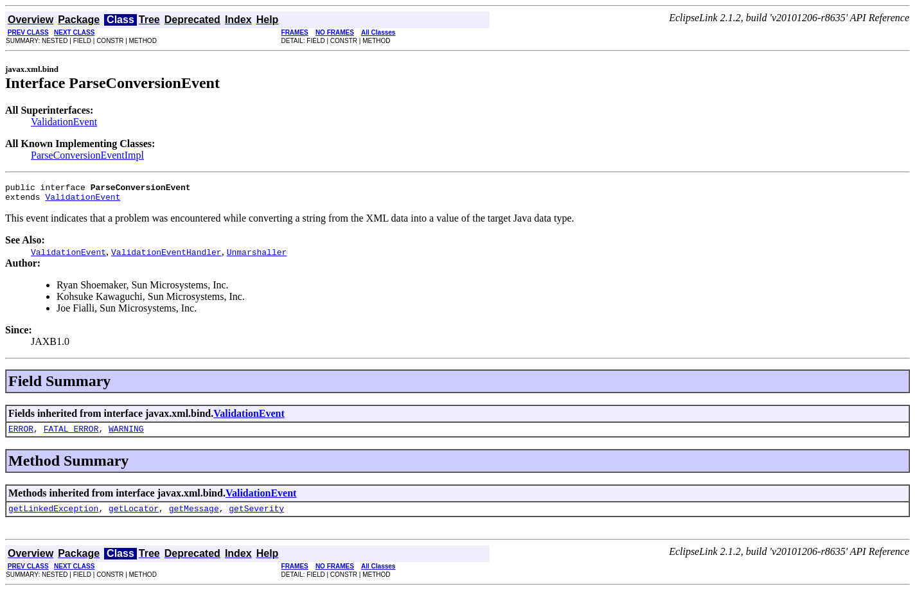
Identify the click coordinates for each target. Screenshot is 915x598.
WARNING (126, 434)
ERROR (20, 434)
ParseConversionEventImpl (87, 155)
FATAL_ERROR (71, 434)
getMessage (194, 516)
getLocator (134, 516)
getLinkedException (53, 516)
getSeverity (256, 516)
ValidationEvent (64, 121)
